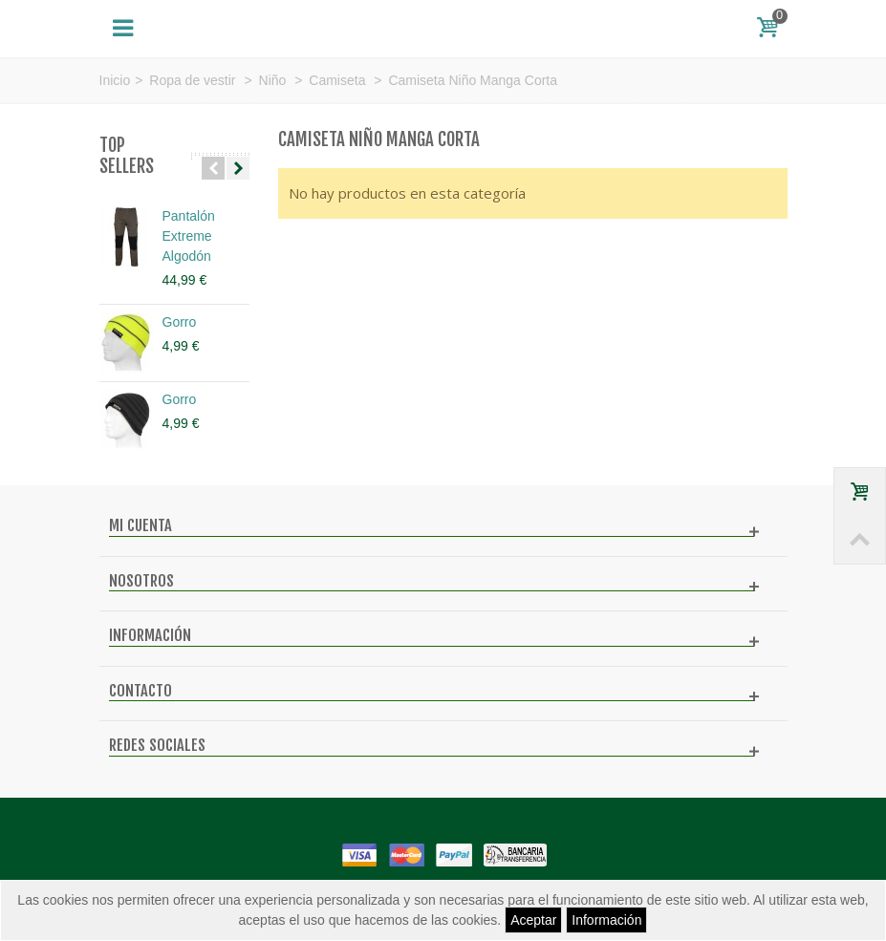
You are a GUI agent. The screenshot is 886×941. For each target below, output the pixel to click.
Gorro (179, 322)
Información (606, 920)
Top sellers (126, 156)
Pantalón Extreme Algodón (188, 236)
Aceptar (533, 920)
